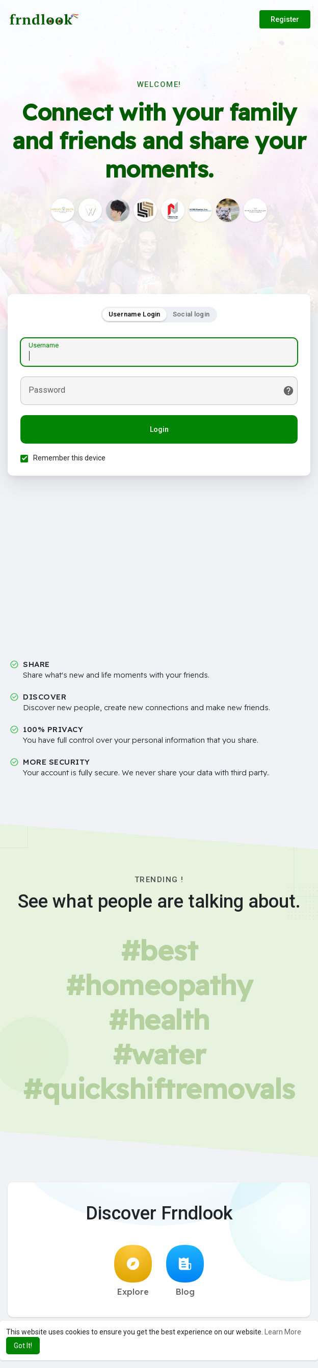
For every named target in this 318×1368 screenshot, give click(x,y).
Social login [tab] (191, 314)
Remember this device (69, 458)
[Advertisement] (159, 571)
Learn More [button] (282, 1332)
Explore (133, 1271)
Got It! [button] (23, 1346)
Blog (185, 1271)
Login (159, 429)
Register (285, 19)
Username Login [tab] (135, 314)
